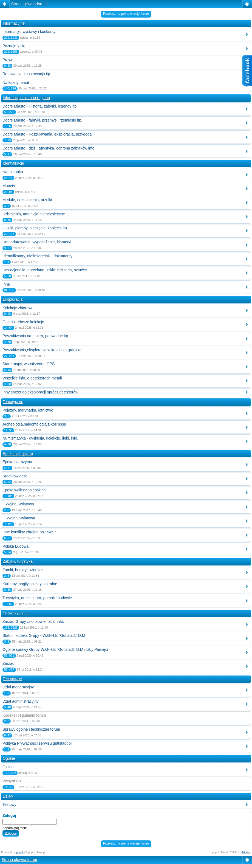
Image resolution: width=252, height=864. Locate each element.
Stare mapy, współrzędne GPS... (30, 364)
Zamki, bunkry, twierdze (22, 570)
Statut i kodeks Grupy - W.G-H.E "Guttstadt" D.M (43, 635)
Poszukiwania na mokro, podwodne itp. (35, 336)
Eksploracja (12, 299)
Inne (6, 284)
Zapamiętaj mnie (17, 828)
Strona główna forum (29, 4)
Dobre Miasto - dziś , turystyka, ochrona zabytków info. (48, 148)
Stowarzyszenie (16, 613)
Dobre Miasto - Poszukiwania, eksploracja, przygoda (47, 134)
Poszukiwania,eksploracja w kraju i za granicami (43, 350)
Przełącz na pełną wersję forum (126, 14)
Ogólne (9, 758)
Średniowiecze (14, 476)
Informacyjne (14, 23)
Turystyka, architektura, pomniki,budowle (37, 598)
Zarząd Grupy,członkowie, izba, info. (33, 621)
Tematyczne (13, 401)
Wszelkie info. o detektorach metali (32, 378)
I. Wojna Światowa (18, 504)
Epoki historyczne (18, 453)
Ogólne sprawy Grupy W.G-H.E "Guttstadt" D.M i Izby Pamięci (55, 649)
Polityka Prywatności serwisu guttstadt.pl (37, 743)
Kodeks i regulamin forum (24, 715)
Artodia (246, 852)
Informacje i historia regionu (26, 97)
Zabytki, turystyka (18, 561)
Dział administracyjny (20, 701)
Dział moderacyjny (18, 687)
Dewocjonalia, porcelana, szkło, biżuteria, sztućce (44, 270)
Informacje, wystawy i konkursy (28, 31)
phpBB (20, 852)
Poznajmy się (13, 46)
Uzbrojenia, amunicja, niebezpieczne (33, 214)
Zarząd (8, 663)
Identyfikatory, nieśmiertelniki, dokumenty (37, 256)
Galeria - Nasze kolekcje (23, 322)
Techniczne (12, 679)
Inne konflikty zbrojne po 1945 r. (29, 532)
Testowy (9, 804)
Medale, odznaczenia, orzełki (27, 200)
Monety (8, 186)
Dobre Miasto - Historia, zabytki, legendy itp (39, 106)
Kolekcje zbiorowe (17, 308)
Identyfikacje (13, 163)
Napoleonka (12, 172)
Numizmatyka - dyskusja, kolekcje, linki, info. (40, 438)
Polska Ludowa (15, 546)
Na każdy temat (15, 82)
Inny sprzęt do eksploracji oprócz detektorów (40, 392)
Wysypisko (11, 781)
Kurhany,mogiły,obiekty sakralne (29, 584)
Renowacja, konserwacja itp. (26, 74)
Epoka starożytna (17, 462)
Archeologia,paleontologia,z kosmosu (34, 424)
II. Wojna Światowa (18, 518)
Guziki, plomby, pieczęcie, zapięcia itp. (35, 228)
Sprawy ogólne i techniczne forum (31, 729)
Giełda (7, 767)
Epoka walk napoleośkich (24, 490)
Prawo (7, 60)
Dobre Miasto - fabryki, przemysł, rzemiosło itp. (42, 120)
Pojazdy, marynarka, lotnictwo (27, 410)
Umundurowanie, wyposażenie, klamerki (36, 242)
